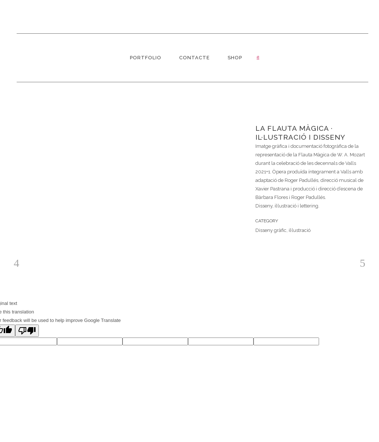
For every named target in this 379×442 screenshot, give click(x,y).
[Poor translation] (27, 331)
